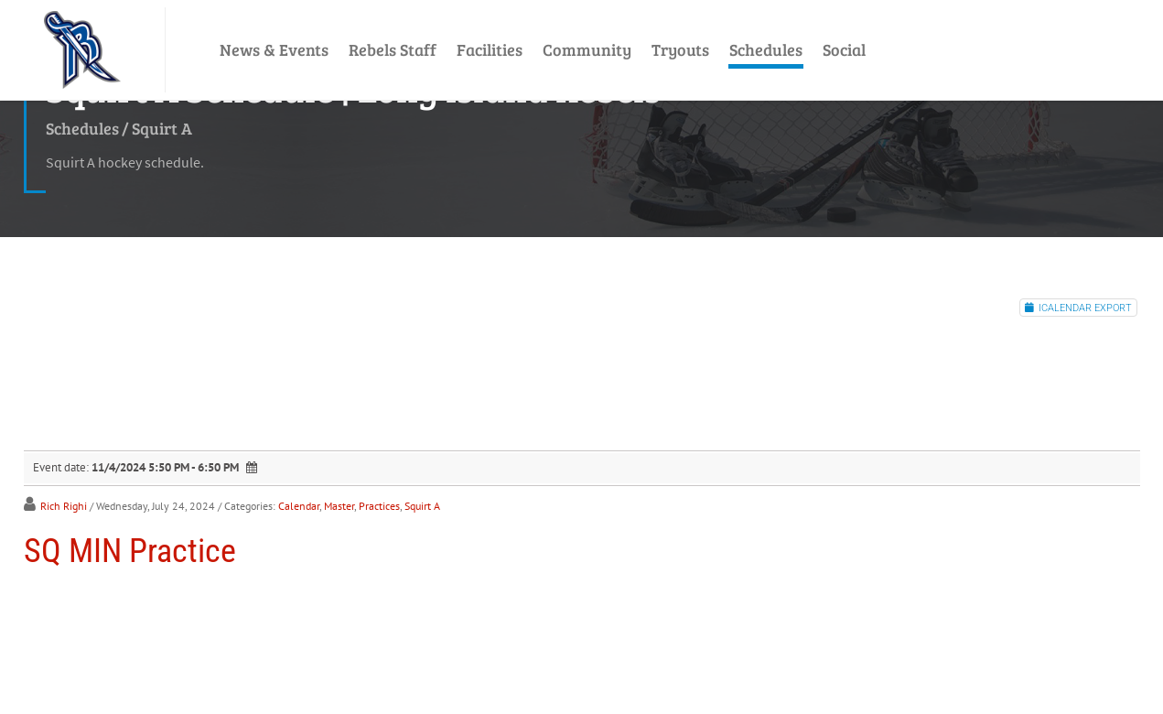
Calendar (298, 506)
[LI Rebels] (82, 50)
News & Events (274, 49)
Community (587, 49)
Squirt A (422, 506)
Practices (379, 506)
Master (339, 506)
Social (844, 49)
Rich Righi (63, 506)
